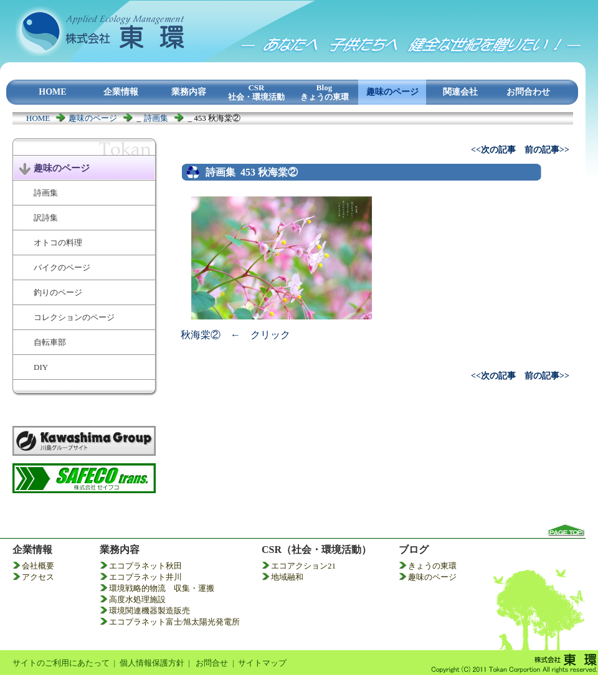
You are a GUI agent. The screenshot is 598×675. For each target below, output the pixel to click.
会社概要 (38, 565)
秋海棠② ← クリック (235, 334)
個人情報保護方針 (152, 663)
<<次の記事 (493, 149)
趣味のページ (93, 118)
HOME (38, 118)
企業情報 (32, 549)
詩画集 (156, 118)
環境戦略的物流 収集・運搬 (161, 588)
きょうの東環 (432, 565)
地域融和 (287, 577)
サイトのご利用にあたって (61, 663)
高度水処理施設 (137, 599)
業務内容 (120, 549)
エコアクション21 (303, 565)
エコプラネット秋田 (145, 565)
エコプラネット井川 (145, 577)
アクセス (38, 577)
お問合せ (212, 663)
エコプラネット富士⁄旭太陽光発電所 (174, 621)
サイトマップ (262, 663)
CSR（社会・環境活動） (316, 549)
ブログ (414, 549)
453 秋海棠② (269, 172)
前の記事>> (546, 149)
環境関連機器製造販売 (149, 610)
